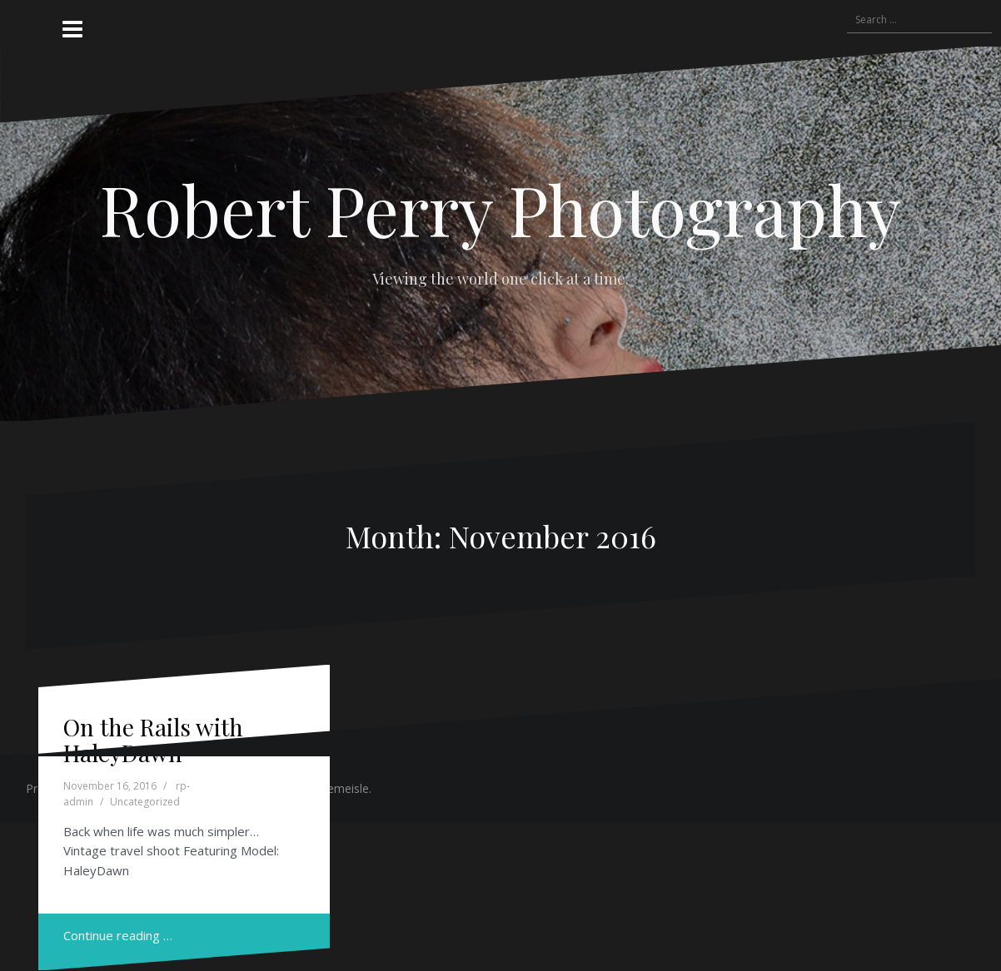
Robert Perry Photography (500, 209)
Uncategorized (145, 802)
